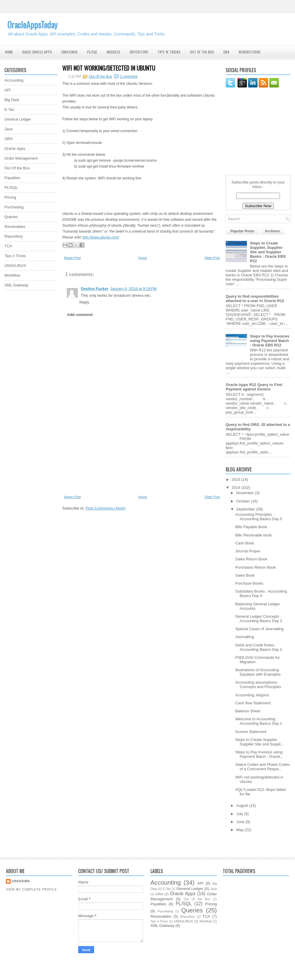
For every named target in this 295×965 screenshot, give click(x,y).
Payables (12, 178)
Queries (11, 217)
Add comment (80, 314)
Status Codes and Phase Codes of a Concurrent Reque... (262, 766)
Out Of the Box (202, 51)
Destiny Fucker (94, 288)
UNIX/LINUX (15, 265)
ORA (226, 51)
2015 (236, 479)
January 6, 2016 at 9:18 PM (133, 288)
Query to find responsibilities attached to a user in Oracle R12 (255, 298)
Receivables (14, 226)
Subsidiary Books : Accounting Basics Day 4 (261, 593)
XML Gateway (16, 285)
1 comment (128, 76)
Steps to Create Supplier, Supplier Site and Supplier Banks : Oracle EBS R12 (268, 252)
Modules (113, 51)
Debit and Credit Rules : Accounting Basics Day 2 (258, 647)
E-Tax (9, 109)
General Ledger (17, 119)
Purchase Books (249, 583)
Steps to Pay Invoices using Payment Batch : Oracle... (259, 754)
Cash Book (244, 543)
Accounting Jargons (252, 695)
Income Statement (250, 731)
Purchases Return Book (255, 567)
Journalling (244, 637)
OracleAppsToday (32, 25)
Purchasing (14, 207)
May (240, 830)
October (243, 501)
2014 (236, 487)
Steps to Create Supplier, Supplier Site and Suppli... (259, 741)
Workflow (12, 275)
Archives (272, 231)
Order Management (21, 158)
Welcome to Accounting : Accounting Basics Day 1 (258, 721)
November (245, 493)
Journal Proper (247, 551)
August (242, 805)
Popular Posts (242, 231)
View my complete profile (31, 889)
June (241, 822)
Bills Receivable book (253, 535)
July (240, 814)
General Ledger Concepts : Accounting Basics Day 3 (258, 618)
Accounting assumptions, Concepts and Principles (258, 684)
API (7, 90)
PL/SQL (92, 51)
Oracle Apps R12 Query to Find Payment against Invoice (254, 386)
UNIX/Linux (69, 51)
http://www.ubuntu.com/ (100, 237)
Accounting (13, 80)
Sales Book (245, 575)
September (246, 509)
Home (9, 51)
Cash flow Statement (253, 703)
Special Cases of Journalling (259, 629)
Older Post (212, 258)
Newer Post (72, 258)
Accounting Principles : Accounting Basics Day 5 (258, 516)
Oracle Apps (14, 148)
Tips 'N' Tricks (169, 51)
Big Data (11, 100)
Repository (139, 51)
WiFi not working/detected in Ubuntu (108, 68)
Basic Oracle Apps (37, 51)
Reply (84, 302)
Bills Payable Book (251, 527)
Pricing (10, 197)
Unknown (21, 881)
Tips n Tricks (15, 256)
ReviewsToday (249, 51)
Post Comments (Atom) (106, 508)
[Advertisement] (28, 383)
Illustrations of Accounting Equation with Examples (258, 672)
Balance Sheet (247, 711)
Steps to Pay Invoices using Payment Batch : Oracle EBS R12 (269, 340)
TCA (8, 246)
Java (8, 129)
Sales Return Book (251, 559)
